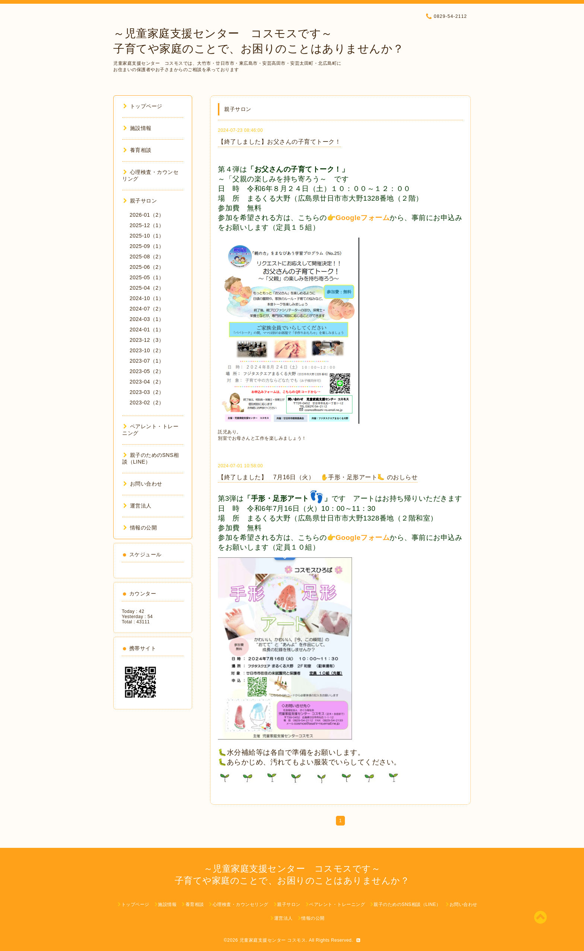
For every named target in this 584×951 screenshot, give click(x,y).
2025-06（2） (147, 267)
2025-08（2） (147, 257)
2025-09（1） (147, 246)
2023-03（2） (147, 392)
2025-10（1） (147, 236)
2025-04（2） (147, 288)
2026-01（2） (147, 215)
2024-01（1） (147, 330)
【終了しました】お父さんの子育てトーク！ (279, 142)
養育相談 (137, 150)
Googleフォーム (363, 218)
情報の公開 (140, 528)
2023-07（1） (147, 361)
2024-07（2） (147, 309)
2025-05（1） (147, 277)
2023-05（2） (147, 371)
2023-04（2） (147, 382)
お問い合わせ (142, 484)
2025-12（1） (147, 225)
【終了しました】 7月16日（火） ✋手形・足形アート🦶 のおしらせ (318, 477)
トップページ (142, 106)
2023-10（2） (147, 350)
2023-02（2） (147, 402)
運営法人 (137, 506)
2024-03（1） (147, 319)
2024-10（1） (147, 298)
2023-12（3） (147, 340)
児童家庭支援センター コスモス (272, 940)
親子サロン (140, 201)
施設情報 (137, 128)
